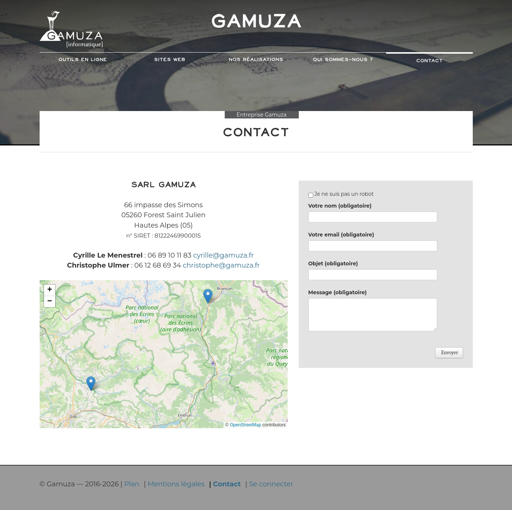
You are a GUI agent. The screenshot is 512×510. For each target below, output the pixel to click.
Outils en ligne (82, 60)
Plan (131, 484)
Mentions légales (176, 484)
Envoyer (449, 352)
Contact (429, 61)
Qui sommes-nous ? (343, 60)
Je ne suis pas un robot (341, 194)
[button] (91, 383)
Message (337, 292)
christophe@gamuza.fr (221, 265)
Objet (333, 263)
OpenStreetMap (245, 424)
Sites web (169, 60)
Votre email (341, 234)
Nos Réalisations (256, 60)
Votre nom (340, 205)
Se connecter (271, 484)
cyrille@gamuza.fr (223, 255)
